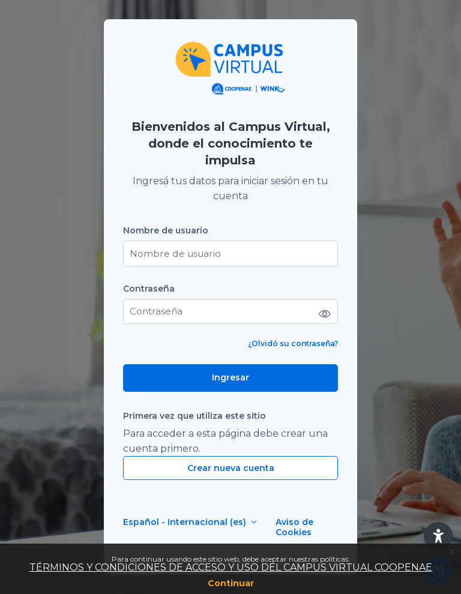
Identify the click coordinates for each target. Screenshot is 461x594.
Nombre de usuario (165, 231)
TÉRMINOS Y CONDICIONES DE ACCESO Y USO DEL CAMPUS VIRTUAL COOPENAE (230, 567)
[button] (438, 536)
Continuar (231, 583)
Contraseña (149, 289)
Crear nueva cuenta (230, 468)
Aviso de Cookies (294, 527)
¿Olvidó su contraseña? (293, 343)
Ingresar (230, 377)
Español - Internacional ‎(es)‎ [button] (186, 522)
